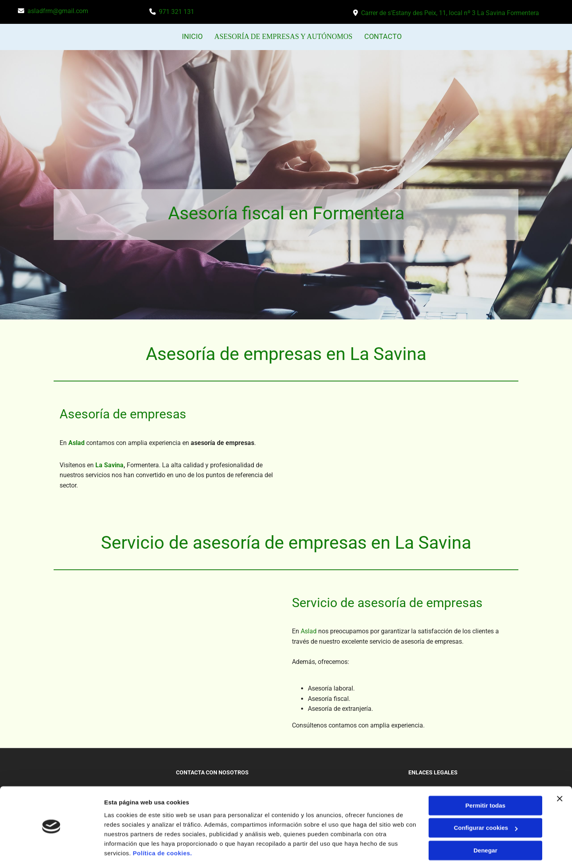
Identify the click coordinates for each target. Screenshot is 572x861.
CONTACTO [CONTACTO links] (381, 36)
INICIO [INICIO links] (194, 36)
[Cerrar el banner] (559, 769)
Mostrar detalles (127, 845)
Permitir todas (486, 775)
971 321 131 (176, 11)
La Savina (109, 464)
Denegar (485, 820)
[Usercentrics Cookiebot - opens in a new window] (51, 845)
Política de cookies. (162, 823)
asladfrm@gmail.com (57, 11)
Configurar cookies (486, 798)
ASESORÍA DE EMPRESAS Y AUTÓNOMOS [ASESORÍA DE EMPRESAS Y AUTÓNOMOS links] (283, 36)
